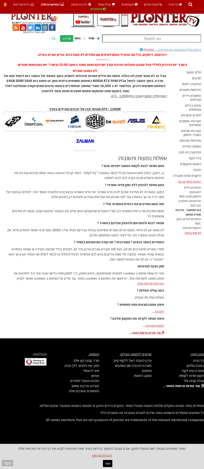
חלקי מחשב (193, 72)
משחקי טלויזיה (191, 146)
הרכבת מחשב (81, 4)
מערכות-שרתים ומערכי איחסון (191, 132)
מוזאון (95, 375)
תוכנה (197, 169)
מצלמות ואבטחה (190, 140)
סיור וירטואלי (91, 370)
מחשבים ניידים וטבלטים (191, 97)
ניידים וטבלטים (24, 4)
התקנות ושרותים (192, 228)
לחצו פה (159, 311)
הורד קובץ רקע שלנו (86, 360)
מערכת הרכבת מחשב (85, 386)
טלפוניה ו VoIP (191, 84)
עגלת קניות (106, 4)
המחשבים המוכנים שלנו (84, 391)
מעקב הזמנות (143, 375)
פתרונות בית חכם (190, 152)
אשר (107, 463)
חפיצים (196, 78)
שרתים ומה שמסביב (189, 201)
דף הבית (175, 4)
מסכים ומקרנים (191, 115)
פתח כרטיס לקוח (193, 370)
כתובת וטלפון (153, 4)
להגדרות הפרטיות (102, 455)
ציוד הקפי (194, 158)
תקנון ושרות (129, 4)
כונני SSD (195, 205)
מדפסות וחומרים (190, 89)
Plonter (170, 50)
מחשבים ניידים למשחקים (192, 189)
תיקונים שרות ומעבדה (187, 175)
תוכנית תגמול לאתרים (84, 380)
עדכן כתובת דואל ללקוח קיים (133, 360)
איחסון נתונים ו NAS (190, 196)
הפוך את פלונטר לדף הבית (81, 365)
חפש (67, 38)
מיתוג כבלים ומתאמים (193, 107)
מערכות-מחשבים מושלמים (190, 123)
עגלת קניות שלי (194, 380)
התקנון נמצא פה (154, 326)
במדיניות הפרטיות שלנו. (150, 283)
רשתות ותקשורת (190, 164)
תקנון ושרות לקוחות (191, 375)
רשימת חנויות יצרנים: (189, 182)
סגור (7, 463)
